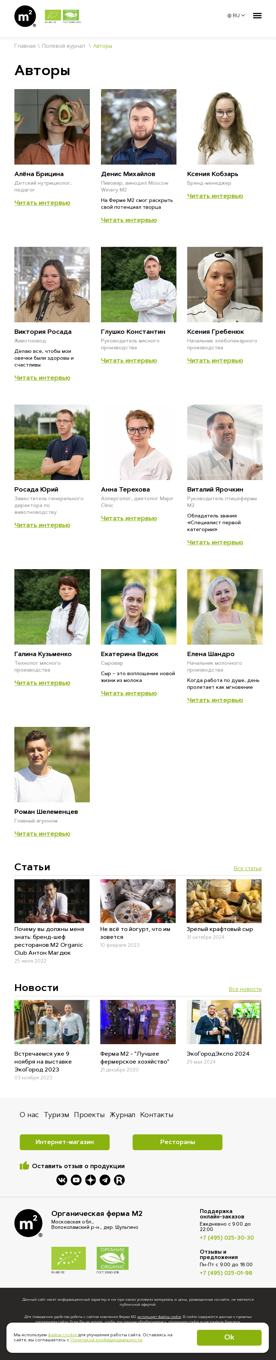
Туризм (56, 1115)
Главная (25, 46)
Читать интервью (42, 203)
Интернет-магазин (65, 1142)
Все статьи (248, 869)
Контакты (157, 1115)
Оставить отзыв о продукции (78, 1166)
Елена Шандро (211, 654)
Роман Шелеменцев (46, 812)
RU (233, 16)
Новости (36, 988)
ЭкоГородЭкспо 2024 (218, 1054)
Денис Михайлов (128, 174)
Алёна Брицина (39, 174)
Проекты (89, 1115)
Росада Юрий (36, 490)
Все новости (245, 989)
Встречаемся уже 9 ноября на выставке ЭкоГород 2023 (43, 1062)
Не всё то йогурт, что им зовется (135, 933)
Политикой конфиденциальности (106, 1340)
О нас (29, 1115)
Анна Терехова (125, 490)
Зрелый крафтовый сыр (220, 929)
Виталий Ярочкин (215, 490)
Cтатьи (32, 868)
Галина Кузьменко (43, 654)
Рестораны (177, 1142)
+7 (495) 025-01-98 (226, 1273)
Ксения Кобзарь (212, 174)
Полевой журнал (63, 46)
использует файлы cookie (159, 1317)
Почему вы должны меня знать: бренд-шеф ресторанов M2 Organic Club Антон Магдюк (49, 941)
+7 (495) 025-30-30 (227, 1238)
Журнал (122, 1115)
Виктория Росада (43, 332)
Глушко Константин (133, 332)
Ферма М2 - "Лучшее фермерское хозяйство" (134, 1058)
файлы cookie (62, 1335)
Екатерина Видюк (129, 654)
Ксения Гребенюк (215, 332)
